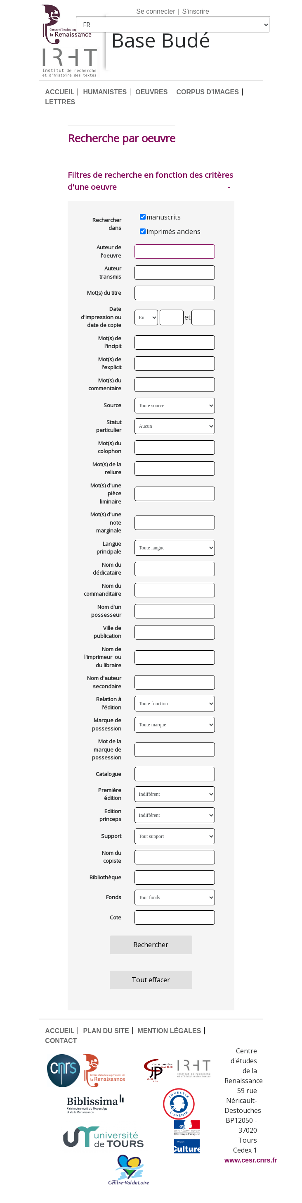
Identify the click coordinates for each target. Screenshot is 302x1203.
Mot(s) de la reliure (106, 468)
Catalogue (108, 774)
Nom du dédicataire (107, 569)
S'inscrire (195, 11)
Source (112, 405)
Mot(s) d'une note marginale (105, 522)
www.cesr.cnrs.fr (250, 1160)
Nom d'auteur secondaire (104, 682)
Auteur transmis (110, 272)
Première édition (109, 794)
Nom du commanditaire (102, 590)
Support (111, 836)
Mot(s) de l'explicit (109, 363)
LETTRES (60, 101)
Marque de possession (106, 724)
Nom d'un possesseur (106, 611)
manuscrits (163, 217)
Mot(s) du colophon (109, 447)
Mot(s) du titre (104, 292)
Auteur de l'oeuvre (109, 251)
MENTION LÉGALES (169, 1030)
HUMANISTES (105, 91)
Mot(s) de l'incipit (109, 342)
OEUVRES (151, 91)
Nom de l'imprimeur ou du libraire (102, 657)
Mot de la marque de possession (106, 749)
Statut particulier (108, 426)
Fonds (113, 897)
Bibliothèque (105, 877)
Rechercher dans (106, 224)
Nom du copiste (111, 857)
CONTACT (61, 1040)
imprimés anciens (173, 231)
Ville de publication (107, 632)
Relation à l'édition (108, 703)
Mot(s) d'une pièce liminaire (105, 493)
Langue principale (109, 548)
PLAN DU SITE (106, 1030)
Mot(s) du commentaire (104, 384)
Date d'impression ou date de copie (101, 317)
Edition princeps (110, 815)
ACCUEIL (59, 91)
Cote (115, 917)
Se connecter (155, 11)
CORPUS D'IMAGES (207, 91)
